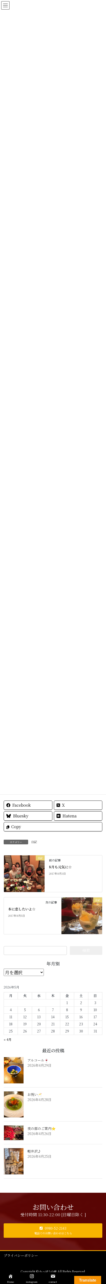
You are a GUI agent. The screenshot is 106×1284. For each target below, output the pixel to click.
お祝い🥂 (34, 1094)
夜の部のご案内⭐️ (41, 1128)
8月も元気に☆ (60, 866)
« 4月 (8, 1039)
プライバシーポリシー (21, 1255)
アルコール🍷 (37, 1060)
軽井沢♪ (34, 1151)
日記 (34, 842)
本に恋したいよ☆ (21, 908)
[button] (53, 1230)
